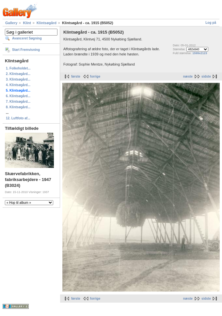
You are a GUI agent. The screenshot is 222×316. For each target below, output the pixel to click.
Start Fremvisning (26, 50)
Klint (27, 23)
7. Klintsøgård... (18, 101)
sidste (206, 76)
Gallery (11, 23)
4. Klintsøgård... (18, 85)
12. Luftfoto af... (18, 118)
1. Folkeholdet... (18, 68)
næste (188, 76)
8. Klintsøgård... (18, 107)
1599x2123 (199, 53)
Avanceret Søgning (27, 38)
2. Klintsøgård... (18, 74)
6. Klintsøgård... (18, 96)
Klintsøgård (46, 23)
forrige (95, 76)
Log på (210, 22)
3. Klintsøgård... (18, 79)
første (75, 76)
